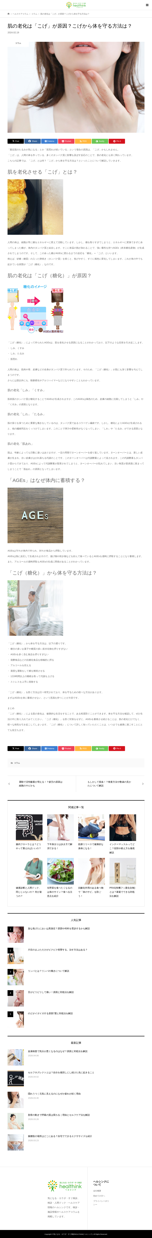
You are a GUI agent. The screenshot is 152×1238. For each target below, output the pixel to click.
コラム (17, 763)
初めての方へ (99, 1196)
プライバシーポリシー (101, 1203)
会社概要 (97, 1191)
